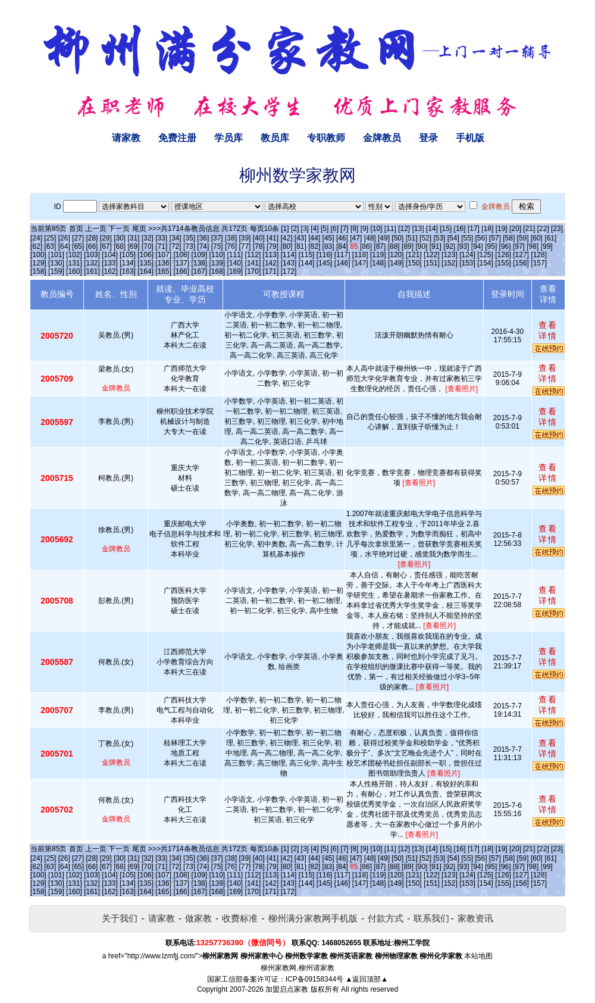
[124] (467, 255)
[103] (92, 255)
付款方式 (385, 918)
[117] (342, 255)
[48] (370, 238)
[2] (295, 228)
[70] (148, 246)
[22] (543, 228)
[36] (203, 238)
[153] (467, 263)
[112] (253, 255)
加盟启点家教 (286, 989)
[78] (259, 246)
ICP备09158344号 (314, 979)
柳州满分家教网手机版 (313, 918)
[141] (253, 263)
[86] (366, 246)
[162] (110, 271)
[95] (491, 246)
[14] (432, 228)
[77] (244, 246)
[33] (161, 238)
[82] (314, 246)
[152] (449, 263)
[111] (235, 255)
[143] (289, 263)
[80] (286, 246)
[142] (271, 263)
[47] (356, 238)
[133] (110, 263)
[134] (128, 263)
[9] (364, 228)
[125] (485, 255)
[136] (163, 263)
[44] (314, 238)
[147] (360, 263)
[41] (272, 238)
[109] (199, 255)
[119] (378, 255)
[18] (487, 228)
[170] (253, 271)
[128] (539, 255)
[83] (328, 246)
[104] (110, 255)
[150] (414, 263)
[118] (360, 255)
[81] (300, 246)
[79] (272, 246)
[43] (300, 238)
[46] (342, 238)
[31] (134, 238)
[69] (134, 246)
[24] (36, 238)
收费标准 (240, 918)
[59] (523, 238)
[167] (199, 271)
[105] (128, 255)
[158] (38, 271)
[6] (335, 228)
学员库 (228, 138)
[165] (163, 271)
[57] (495, 238)
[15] (446, 228)
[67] (106, 246)
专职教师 (326, 138)
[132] (92, 263)
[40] (259, 238)
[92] (449, 246)
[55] (467, 238)
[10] (376, 228)
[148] (378, 263)
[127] (521, 255)
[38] (231, 238)
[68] (120, 246)
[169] (235, 271)
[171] (271, 271)
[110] (217, 255)
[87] (380, 246)
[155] (503, 263)
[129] (38, 263)
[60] (537, 238)
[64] (64, 246)
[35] (189, 238)
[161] (92, 271)
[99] (547, 246)
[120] (396, 255)
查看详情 (548, 330)
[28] (92, 238)
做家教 (198, 918)
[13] (418, 228)
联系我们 (431, 918)
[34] (175, 238)
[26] (64, 238)
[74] (203, 246)
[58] (509, 238)
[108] (181, 255)
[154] (485, 263)
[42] (286, 238)
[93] (463, 246)
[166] (181, 271)
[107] (163, 255)
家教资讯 (475, 918)
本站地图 (478, 956)
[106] (145, 255)
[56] (481, 238)
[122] (432, 255)
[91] (435, 246)
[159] (56, 271)
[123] (449, 255)
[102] (74, 255)
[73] (189, 246)
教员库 (275, 138)
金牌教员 (382, 138)
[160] (74, 271)
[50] (397, 238)
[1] (285, 228)
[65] (78, 246)
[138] (199, 263)
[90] (421, 246)
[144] (307, 263)
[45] (328, 238)
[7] (344, 228)
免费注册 (177, 138)
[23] (557, 228)
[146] (342, 263)
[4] (314, 228)
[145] (325, 263)
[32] (148, 238)
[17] (474, 228)
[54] (453, 238)
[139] (217, 263)
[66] (92, 246)
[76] (231, 246)
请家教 (126, 138)
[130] (56, 263)
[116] (325, 255)
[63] (50, 246)
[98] (532, 246)
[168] (217, 271)
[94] (477, 246)
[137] (181, 263)
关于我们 (119, 918)
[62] (36, 246)
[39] (244, 238)
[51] (412, 238)
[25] (50, 238)
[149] (396, 263)
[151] (432, 263)
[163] (128, 271)
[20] (515, 228)
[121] (414, 255)
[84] (342, 246)
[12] (404, 228)
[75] (217, 246)
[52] (425, 238)
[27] (78, 238)
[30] (120, 238)
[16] (460, 228)
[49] (384, 238)
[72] (175, 246)
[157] (539, 263)
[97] (519, 246)
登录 (428, 138)
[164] (145, 271)
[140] (235, 263)
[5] (324, 228)
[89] (408, 246)
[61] (550, 238)
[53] (439, 238)
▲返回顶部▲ (366, 979)
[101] (56, 255)
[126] (503, 255)
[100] (38, 255)
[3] (305, 228)
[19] (502, 228)
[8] (354, 228)
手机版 (470, 138)
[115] (307, 255)
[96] (505, 246)
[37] (217, 238)
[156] (521, 263)
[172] (289, 271)
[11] (390, 228)
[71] (161, 246)
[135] (145, 263)
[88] (394, 246)
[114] (289, 255)
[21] (529, 228)
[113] (271, 255)
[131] (74, 263)
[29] (106, 238)
